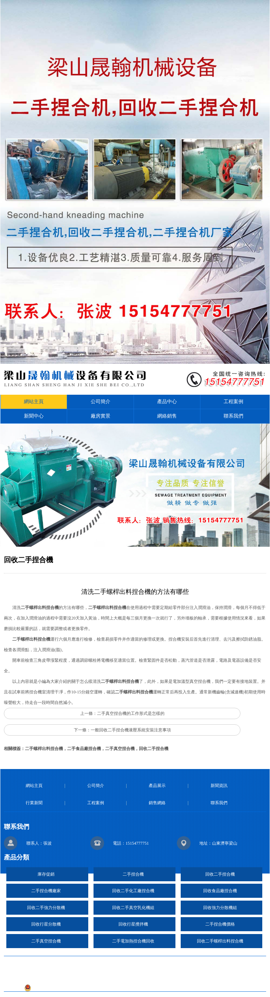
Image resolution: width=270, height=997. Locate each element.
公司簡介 (100, 401)
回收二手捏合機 (220, 874)
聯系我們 (233, 416)
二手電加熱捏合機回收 (133, 941)
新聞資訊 (219, 785)
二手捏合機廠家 (46, 890)
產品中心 (167, 401)
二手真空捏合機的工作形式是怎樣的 (131, 713)
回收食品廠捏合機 (220, 890)
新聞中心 (34, 416)
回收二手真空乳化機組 (133, 907)
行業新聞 (34, 802)
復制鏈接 (138, 963)
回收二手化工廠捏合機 (133, 890)
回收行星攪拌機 (133, 924)
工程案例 (233, 401)
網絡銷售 (167, 416)
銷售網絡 (157, 802)
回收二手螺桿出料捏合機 (220, 941)
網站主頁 (34, 401)
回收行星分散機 (46, 924)
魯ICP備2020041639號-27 (167, 977)
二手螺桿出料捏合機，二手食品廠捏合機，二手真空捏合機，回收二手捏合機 (96, 748)
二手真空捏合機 (46, 941)
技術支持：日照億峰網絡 (101, 977)
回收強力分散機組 (220, 907)
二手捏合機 (133, 874)
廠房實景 (100, 416)
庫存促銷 (46, 874)
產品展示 (157, 785)
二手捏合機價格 (220, 924)
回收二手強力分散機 (46, 907)
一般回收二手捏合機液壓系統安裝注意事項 (131, 730)
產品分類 (16, 857)
